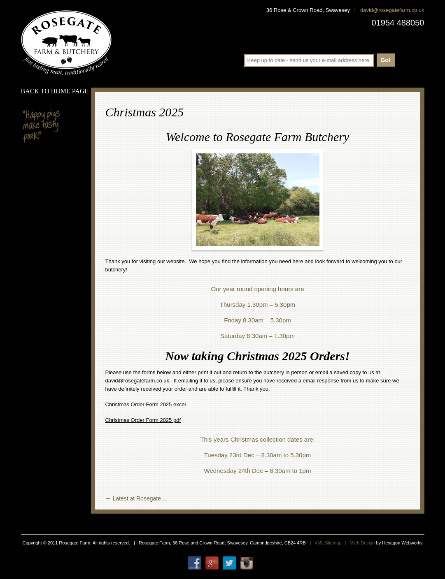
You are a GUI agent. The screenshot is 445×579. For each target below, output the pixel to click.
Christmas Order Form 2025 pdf (143, 420)
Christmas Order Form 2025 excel (145, 404)
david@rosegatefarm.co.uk (392, 10)
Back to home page (55, 91)
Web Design (362, 542)
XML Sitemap (328, 542)
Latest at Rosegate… (136, 498)
